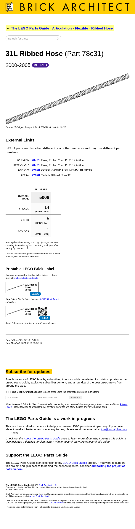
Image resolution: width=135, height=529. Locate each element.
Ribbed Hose (102, 28)
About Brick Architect (39, 496)
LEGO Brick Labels (49, 299)
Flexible (81, 28)
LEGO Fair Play (56, 503)
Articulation (62, 28)
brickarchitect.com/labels (26, 277)
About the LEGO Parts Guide (42, 438)
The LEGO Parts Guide (30, 28)
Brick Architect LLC (48, 485)
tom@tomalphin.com (114, 429)
